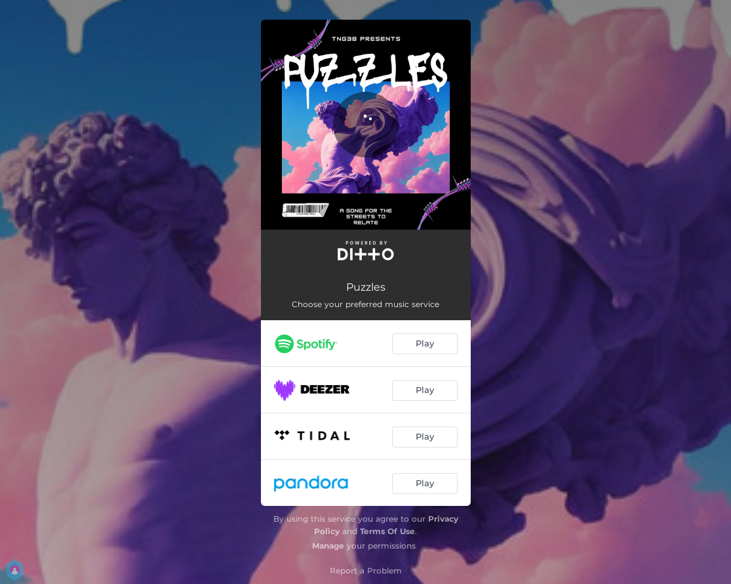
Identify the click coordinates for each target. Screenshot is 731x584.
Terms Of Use (387, 531)
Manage (328, 546)
